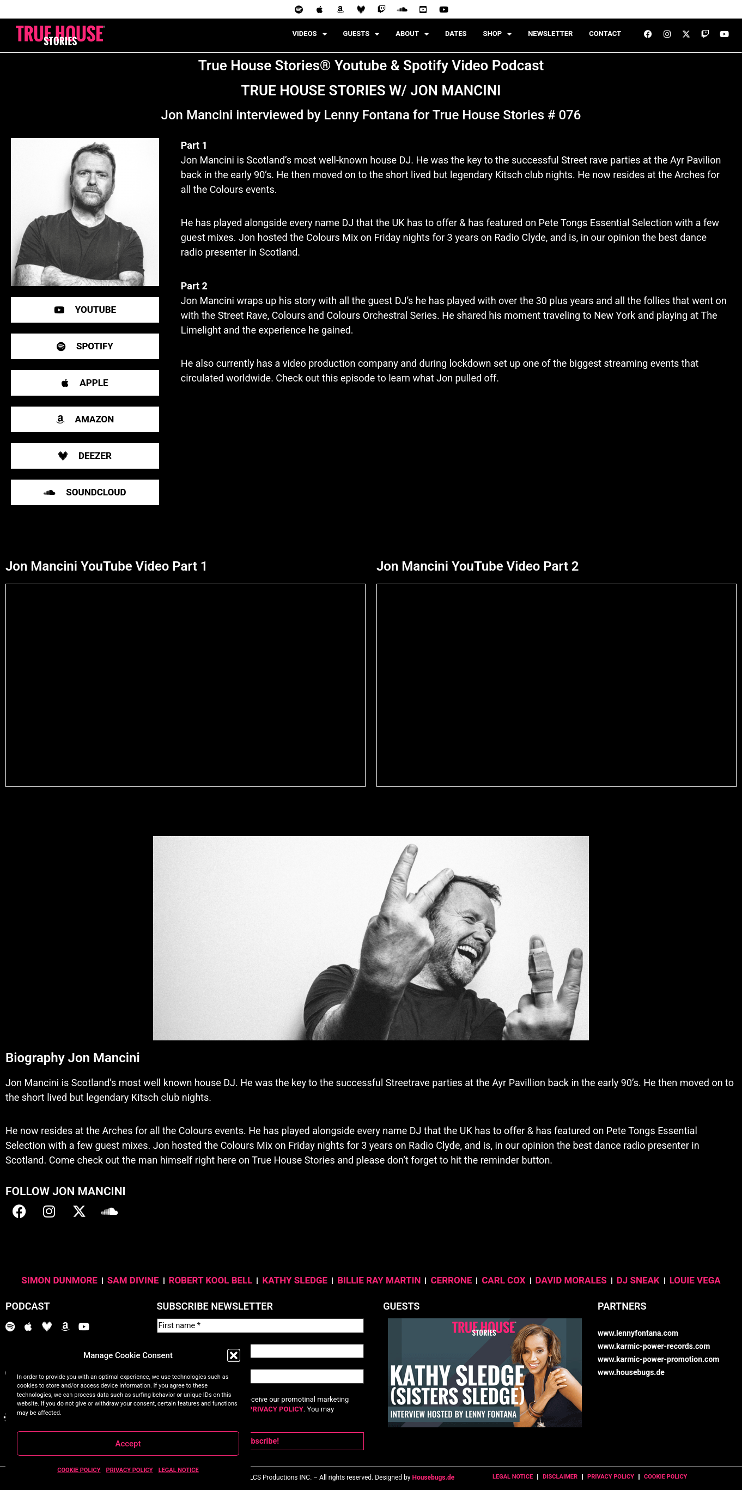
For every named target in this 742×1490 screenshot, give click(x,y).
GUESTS (361, 34)
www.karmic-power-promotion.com (658, 1359)
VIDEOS (310, 34)
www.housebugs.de (631, 1372)
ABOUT (412, 34)
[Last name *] (260, 1348)
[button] (233, 1355)
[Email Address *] (260, 1372)
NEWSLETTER (550, 33)
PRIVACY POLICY (129, 1470)
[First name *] (260, 1324)
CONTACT (605, 33)
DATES (456, 33)
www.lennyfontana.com (638, 1333)
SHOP (497, 34)
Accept (128, 1444)
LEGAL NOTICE (179, 1470)
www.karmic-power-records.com (654, 1346)
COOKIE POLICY (78, 1470)
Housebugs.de (433, 1471)
